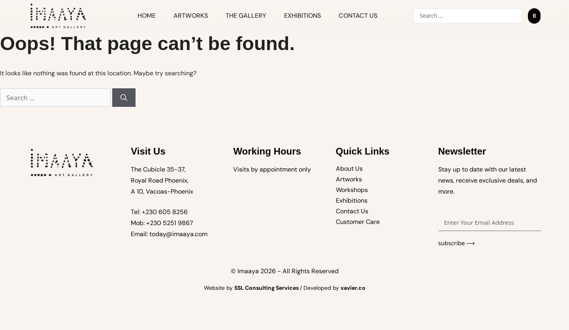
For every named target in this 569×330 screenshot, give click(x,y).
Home (147, 15)
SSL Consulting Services (267, 287)
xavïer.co (353, 287)
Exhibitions (302, 15)
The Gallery (246, 15)
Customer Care (358, 222)
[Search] (124, 97)
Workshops (352, 190)
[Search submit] (534, 16)
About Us (349, 168)
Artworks (190, 15)
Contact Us (358, 15)
